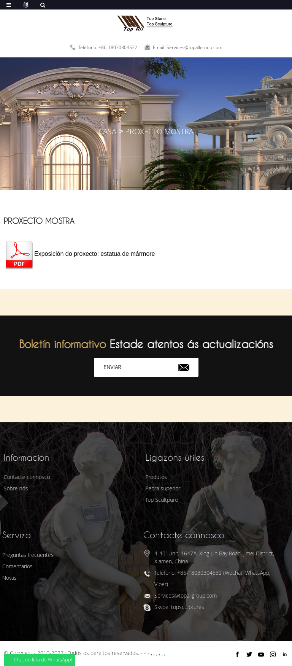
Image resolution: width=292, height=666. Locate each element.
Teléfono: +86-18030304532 (107, 47)
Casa (107, 131)
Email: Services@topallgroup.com (187, 47)
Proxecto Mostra (159, 131)
